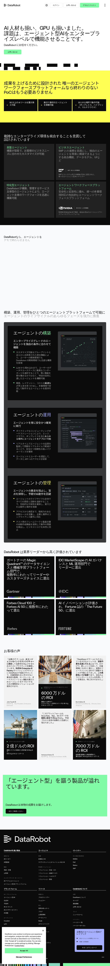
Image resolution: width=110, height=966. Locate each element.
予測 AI (6, 903)
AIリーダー (7, 859)
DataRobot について (79, 897)
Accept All (24, 951)
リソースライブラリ (44, 943)
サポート (41, 935)
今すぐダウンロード (89, 948)
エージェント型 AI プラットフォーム (15, 884)
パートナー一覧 (77, 922)
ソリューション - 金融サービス (47, 873)
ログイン (56, 5)
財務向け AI (41, 859)
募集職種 (75, 903)
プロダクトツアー (43, 897)
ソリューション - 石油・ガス (47, 870)
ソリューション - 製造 (45, 879)
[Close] (43, 930)
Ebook (40, 921)
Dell (74, 862)
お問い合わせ (71, 5)
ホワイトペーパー (43, 924)
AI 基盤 (6, 913)
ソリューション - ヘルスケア (47, 876)
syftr (5, 924)
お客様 (6, 873)
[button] (105, 5)
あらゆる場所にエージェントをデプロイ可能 (33, 437)
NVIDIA (75, 859)
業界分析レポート (43, 908)
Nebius (75, 865)
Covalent (7, 921)
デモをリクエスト (89, 5)
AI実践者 (6, 862)
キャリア (75, 900)
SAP (74, 868)
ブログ (40, 911)
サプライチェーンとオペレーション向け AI (51, 862)
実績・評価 (7, 870)
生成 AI (6, 900)
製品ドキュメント (43, 932)
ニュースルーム (77, 914)
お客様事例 (41, 914)
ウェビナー (41, 900)
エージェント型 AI (9, 897)
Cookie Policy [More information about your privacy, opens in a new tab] (19, 946)
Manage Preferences (24, 957)
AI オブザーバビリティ (11, 910)
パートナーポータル (79, 925)
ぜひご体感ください (16, 811)
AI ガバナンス (8, 907)
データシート (42, 918)
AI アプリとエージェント (11, 881)
